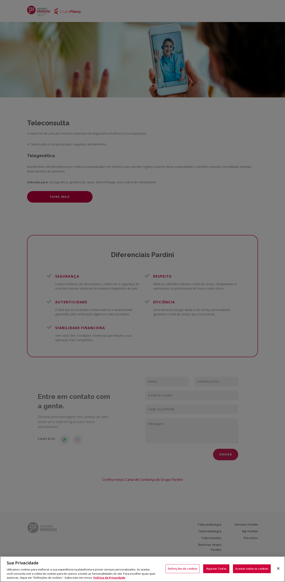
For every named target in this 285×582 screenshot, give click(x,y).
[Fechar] (278, 568)
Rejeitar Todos (216, 568)
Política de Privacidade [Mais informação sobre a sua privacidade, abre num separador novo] (109, 577)
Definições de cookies (182, 568)
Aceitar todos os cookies (251, 568)
